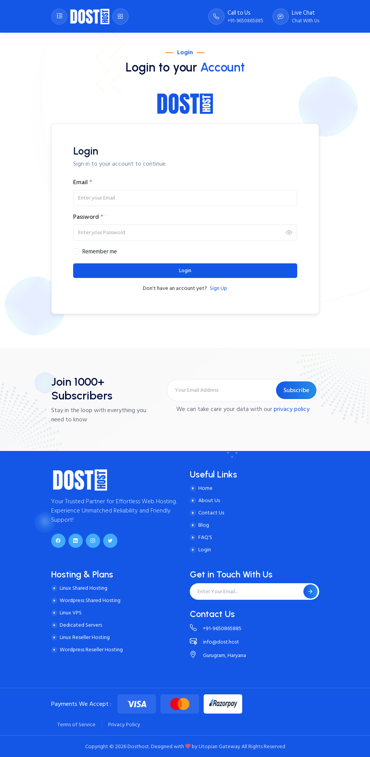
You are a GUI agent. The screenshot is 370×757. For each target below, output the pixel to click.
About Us (209, 500)
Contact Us (211, 512)
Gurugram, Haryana (218, 655)
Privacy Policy (124, 724)
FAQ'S (205, 537)
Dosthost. (138, 746)
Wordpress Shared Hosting (90, 600)
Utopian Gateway (219, 746)
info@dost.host (214, 641)
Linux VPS (71, 612)
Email (82, 182)
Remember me (99, 252)
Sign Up (218, 288)
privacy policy (292, 409)
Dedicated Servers (81, 625)
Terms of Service (76, 724)
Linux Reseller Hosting (85, 637)
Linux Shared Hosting (83, 588)
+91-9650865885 (215, 628)
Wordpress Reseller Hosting (91, 649)
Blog (203, 525)
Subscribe (296, 390)
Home (205, 488)
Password (88, 216)
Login (185, 270)
